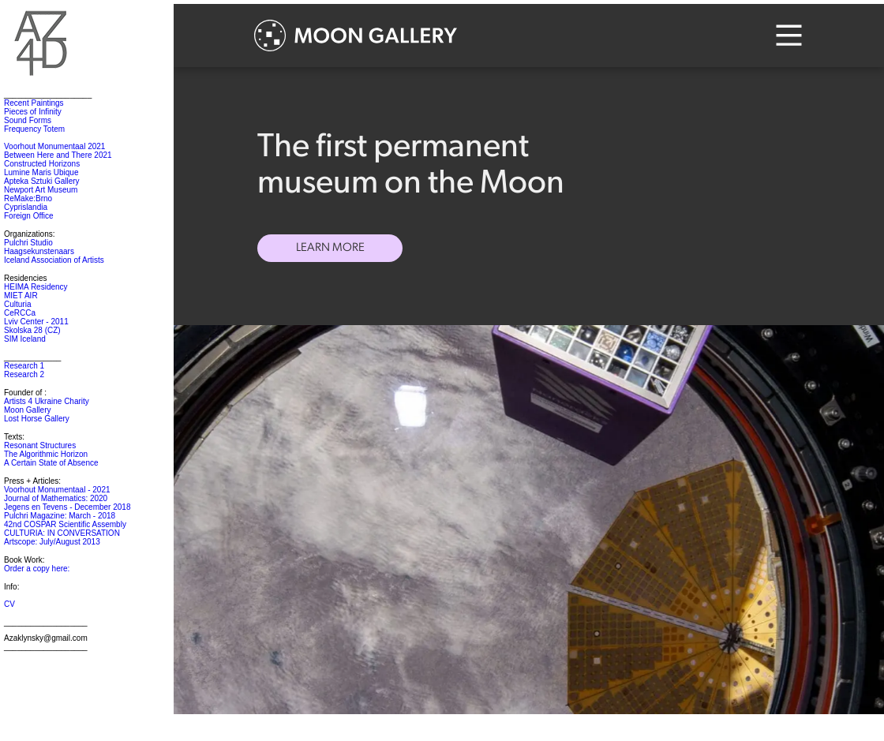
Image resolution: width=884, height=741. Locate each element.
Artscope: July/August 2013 (52, 541)
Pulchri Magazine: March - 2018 (59, 515)
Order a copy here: (36, 568)
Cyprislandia (25, 207)
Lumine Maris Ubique (41, 172)
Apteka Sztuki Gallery (42, 181)
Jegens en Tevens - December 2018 (67, 507)
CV (9, 604)
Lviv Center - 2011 (36, 321)
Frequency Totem (34, 129)
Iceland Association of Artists (54, 260)
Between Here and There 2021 (58, 155)
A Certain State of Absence (51, 462)
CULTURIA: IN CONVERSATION (62, 533)
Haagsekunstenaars (39, 251)
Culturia (17, 304)
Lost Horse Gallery (36, 418)
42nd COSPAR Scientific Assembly (65, 524)
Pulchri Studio (28, 242)
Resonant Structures (40, 445)
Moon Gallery (27, 410)
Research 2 (24, 374)
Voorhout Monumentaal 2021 (54, 146)
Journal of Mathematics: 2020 (55, 498)
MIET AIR (21, 295)
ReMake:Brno (28, 198)
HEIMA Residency (36, 287)
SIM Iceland (25, 339)
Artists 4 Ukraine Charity (46, 401)
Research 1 (24, 365)
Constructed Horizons (42, 163)
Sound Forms (27, 120)
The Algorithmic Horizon (46, 454)
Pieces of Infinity (33, 111)
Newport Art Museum (40, 189)
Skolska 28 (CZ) (32, 330)
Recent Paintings (34, 103)
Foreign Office (29, 215)
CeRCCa (20, 313)
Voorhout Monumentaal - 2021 (57, 489)
